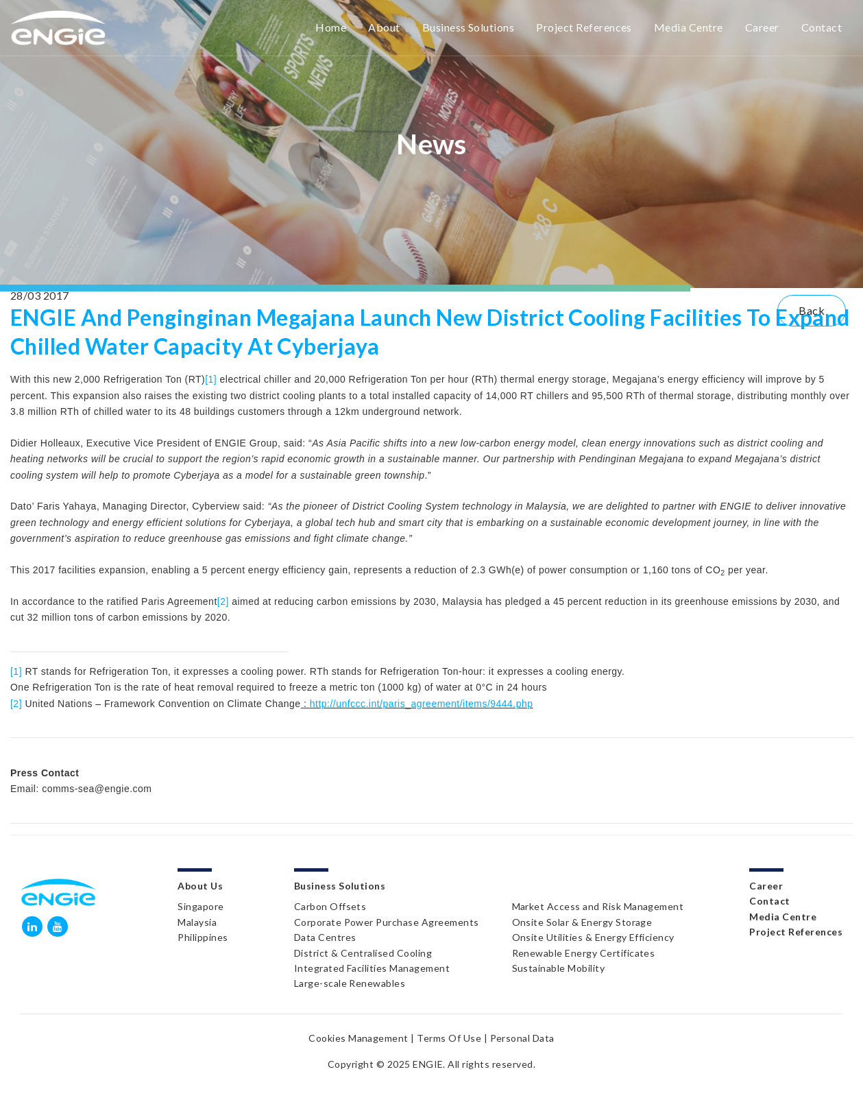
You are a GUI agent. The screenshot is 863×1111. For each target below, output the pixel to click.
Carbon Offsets (330, 906)
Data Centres (325, 937)
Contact (821, 27)
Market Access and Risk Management (598, 906)
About (384, 27)
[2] (223, 601)
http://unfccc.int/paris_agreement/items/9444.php (421, 703)
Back (812, 310)
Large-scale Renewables (350, 983)
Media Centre (688, 27)
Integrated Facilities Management (372, 968)
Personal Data (522, 1038)
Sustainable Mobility (558, 968)
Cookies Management (358, 1038)
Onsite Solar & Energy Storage (582, 922)
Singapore (200, 906)
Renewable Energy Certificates (583, 953)
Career (762, 27)
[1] (211, 379)
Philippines (203, 937)
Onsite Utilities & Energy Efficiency (593, 937)
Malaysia (197, 922)
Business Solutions (468, 27)
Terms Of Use (449, 1038)
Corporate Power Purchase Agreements (386, 922)
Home (330, 27)
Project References (584, 27)
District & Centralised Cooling (363, 953)
